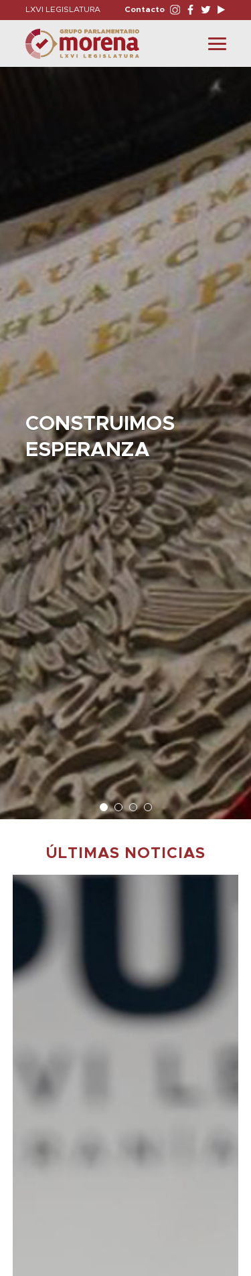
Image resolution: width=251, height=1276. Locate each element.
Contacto (144, 9)
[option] (125, 436)
